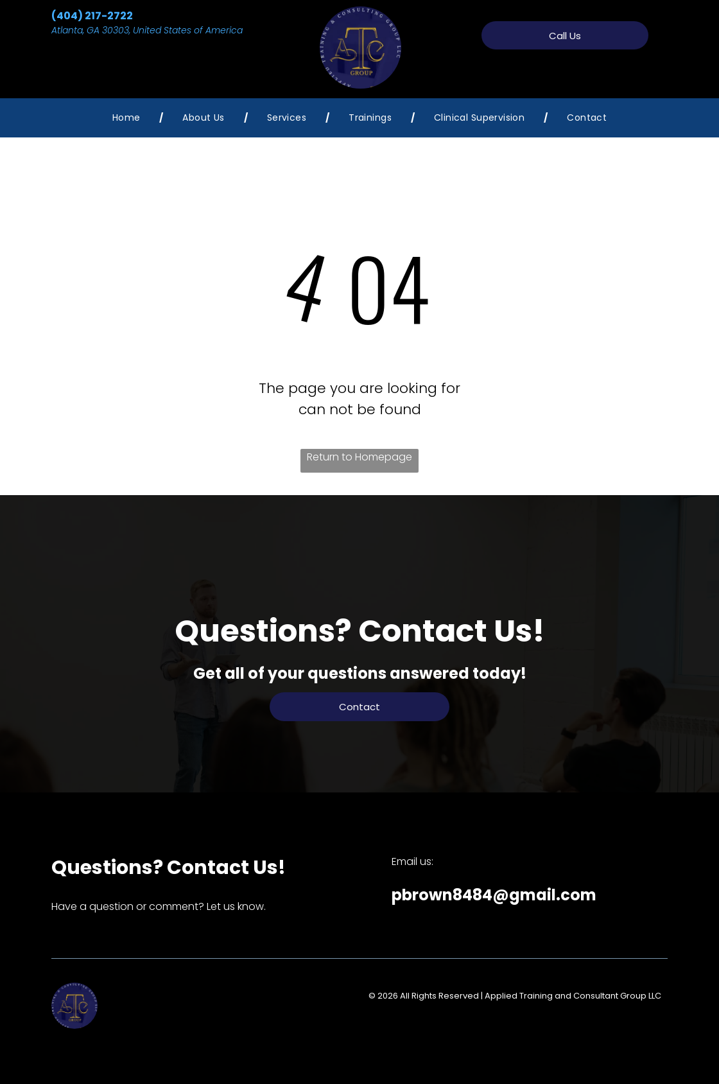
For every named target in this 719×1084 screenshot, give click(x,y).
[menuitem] (128, 118)
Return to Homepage (359, 457)
